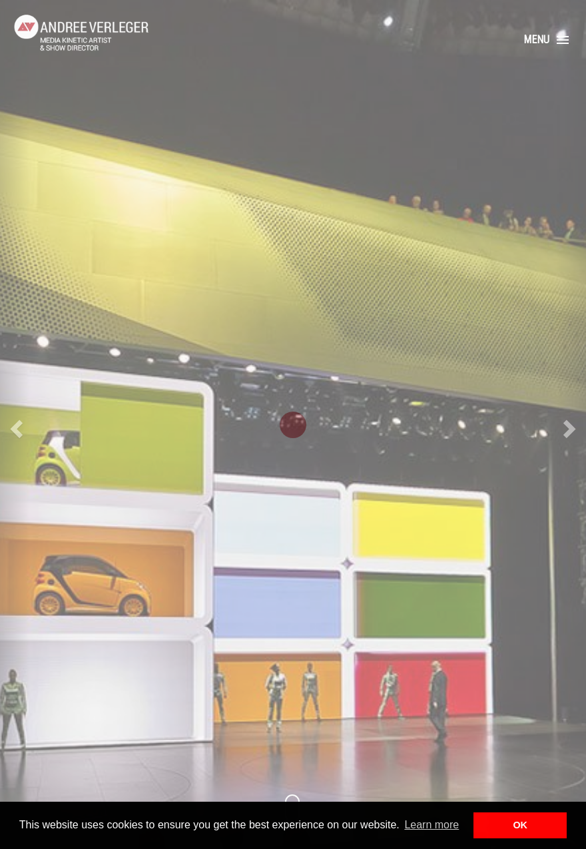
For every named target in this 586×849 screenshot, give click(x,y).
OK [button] (520, 825)
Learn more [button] (431, 824)
